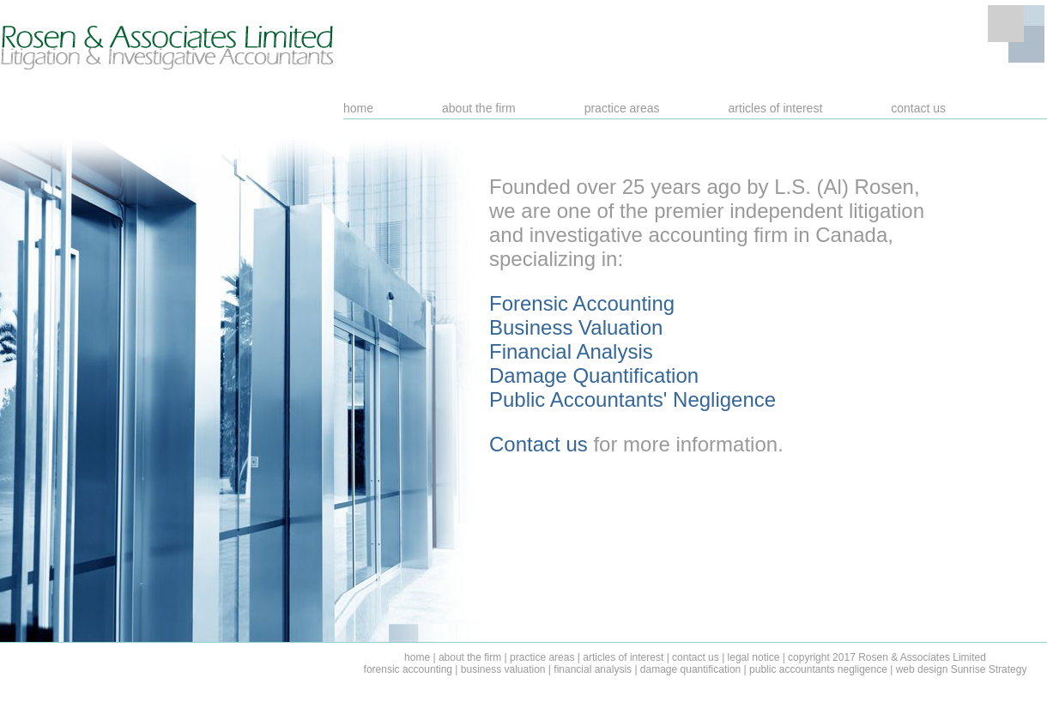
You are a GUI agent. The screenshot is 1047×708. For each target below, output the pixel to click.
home (358, 108)
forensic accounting (408, 669)
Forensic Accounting (582, 303)
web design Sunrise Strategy (961, 669)
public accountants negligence (818, 669)
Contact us (538, 444)
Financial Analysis (571, 351)
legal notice (754, 657)
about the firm (479, 108)
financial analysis (593, 669)
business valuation (503, 669)
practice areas (622, 108)
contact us (918, 108)
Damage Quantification (594, 375)
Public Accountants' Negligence (632, 399)
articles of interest (776, 108)
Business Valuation (576, 327)
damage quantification (690, 669)
